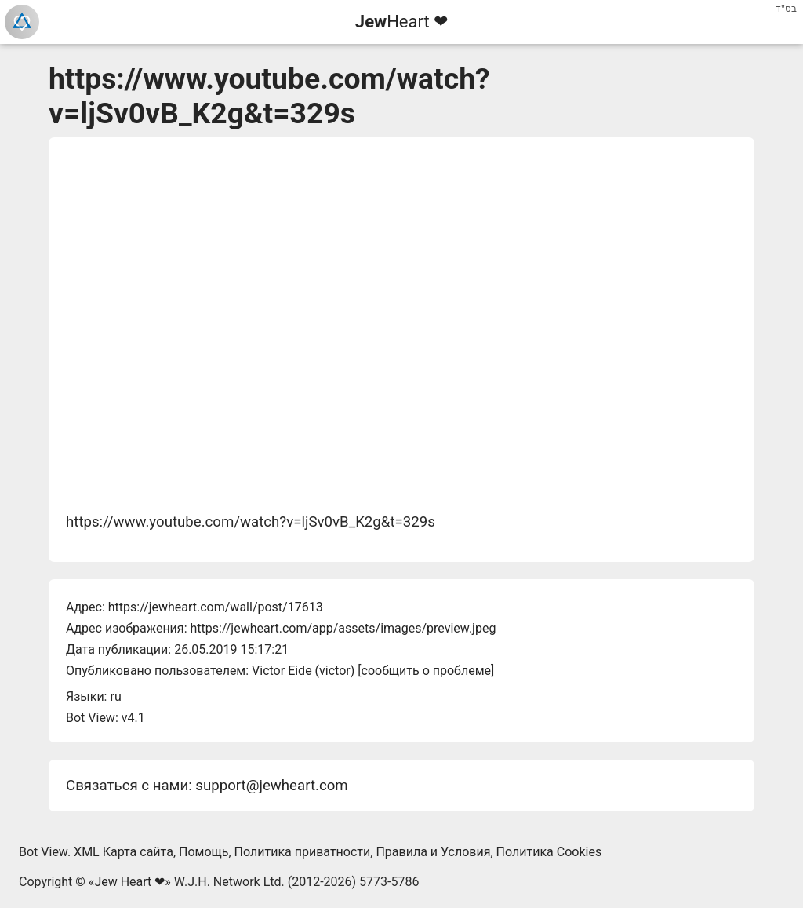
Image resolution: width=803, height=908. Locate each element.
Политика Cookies (549, 851)
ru (115, 696)
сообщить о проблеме (427, 670)
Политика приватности (302, 851)
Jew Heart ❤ (129, 881)
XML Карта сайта (123, 851)
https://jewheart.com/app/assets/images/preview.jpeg (343, 628)
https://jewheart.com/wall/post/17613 (215, 607)
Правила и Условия (433, 851)
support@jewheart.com (271, 785)
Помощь (203, 851)
